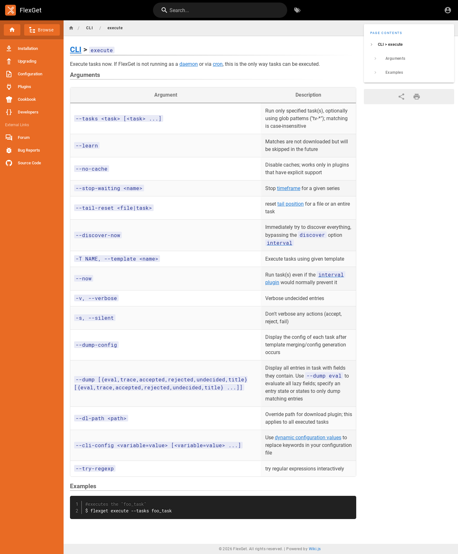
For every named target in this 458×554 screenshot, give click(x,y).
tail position (290, 204)
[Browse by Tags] (297, 10)
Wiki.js (315, 549)
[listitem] (409, 44)
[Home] (12, 30)
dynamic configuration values (308, 437)
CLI (75, 49)
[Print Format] (416, 96)
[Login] (447, 10)
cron (218, 64)
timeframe (288, 188)
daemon (188, 64)
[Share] (401, 96)
